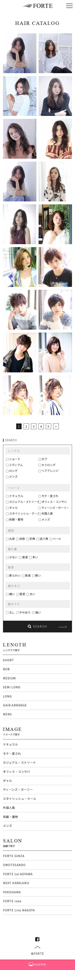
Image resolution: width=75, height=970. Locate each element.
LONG (7, 696)
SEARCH (37, 626)
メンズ (13, 476)
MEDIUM (9, 678)
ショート (14, 459)
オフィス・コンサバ (54, 502)
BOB (6, 669)
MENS (7, 714)
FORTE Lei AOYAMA (18, 874)
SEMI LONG (11, 687)
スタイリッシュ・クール (24, 513)
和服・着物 (16, 519)
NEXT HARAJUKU (16, 883)
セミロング (49, 465)
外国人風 (47, 513)
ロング (13, 471)
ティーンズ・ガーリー (55, 508)
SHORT (8, 660)
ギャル (13, 508)
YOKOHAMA (12, 892)
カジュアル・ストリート (24, 502)
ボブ (44, 459)
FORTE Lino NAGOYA (19, 910)
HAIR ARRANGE (15, 705)
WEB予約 (37, 964)
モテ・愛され (50, 496)
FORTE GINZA (13, 856)
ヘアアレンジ (50, 471)
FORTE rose (12, 901)
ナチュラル (16, 496)
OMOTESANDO (14, 865)
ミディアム (16, 465)
